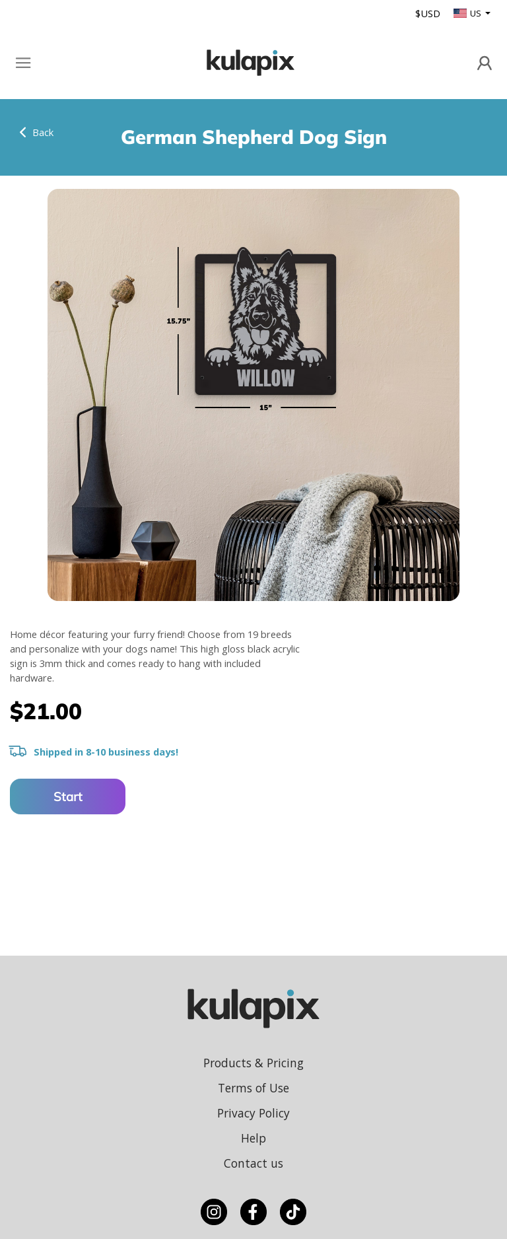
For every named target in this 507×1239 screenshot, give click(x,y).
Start (68, 796)
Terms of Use (253, 1088)
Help (253, 1138)
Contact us (253, 1163)
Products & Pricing (253, 1063)
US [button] (468, 13)
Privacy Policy (253, 1113)
